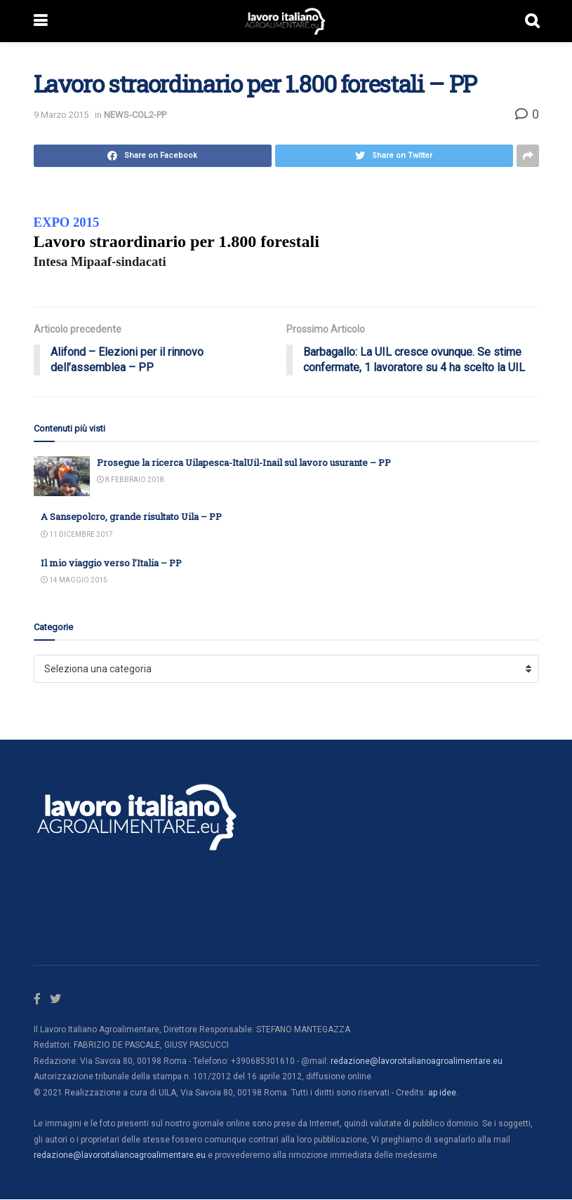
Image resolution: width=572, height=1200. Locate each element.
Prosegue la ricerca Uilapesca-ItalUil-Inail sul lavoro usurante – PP (244, 463)
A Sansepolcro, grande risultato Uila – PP (131, 517)
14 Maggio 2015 (74, 581)
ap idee (442, 1093)
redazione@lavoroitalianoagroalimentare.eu (417, 1061)
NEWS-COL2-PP (135, 114)
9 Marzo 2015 (61, 114)
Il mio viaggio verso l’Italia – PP (111, 562)
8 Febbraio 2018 (130, 480)
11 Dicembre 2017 (77, 534)
